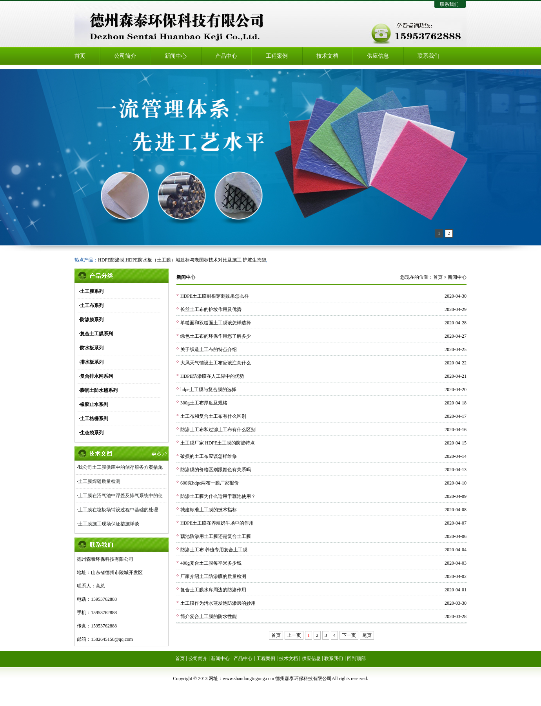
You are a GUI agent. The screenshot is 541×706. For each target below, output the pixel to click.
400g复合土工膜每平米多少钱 (210, 563)
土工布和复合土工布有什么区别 (213, 416)
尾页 (367, 635)
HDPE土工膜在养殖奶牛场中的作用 (217, 523)
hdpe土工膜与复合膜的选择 (208, 389)
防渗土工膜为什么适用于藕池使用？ (218, 496)
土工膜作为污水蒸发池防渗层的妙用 (218, 603)
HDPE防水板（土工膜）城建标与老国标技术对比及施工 (183, 260)
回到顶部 (356, 658)
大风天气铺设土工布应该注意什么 (215, 363)
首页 (79, 56)
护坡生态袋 (254, 260)
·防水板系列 (91, 348)
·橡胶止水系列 (93, 404)
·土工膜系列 (91, 291)
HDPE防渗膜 (111, 260)
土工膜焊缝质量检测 (99, 481)
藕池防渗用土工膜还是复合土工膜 (215, 536)
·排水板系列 (91, 362)
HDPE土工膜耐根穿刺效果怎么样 (214, 296)
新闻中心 (176, 56)
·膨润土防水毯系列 (98, 390)
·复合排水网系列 (96, 376)
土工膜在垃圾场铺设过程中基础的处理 (118, 509)
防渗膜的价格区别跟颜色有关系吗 (215, 469)
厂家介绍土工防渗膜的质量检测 (213, 576)
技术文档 (327, 56)
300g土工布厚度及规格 (203, 403)
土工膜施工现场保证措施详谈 (108, 524)
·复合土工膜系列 (96, 334)
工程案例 (277, 56)
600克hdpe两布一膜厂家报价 (209, 483)
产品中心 (226, 56)
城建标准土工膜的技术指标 (208, 509)
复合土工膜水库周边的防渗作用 (213, 590)
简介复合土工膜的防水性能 (208, 616)
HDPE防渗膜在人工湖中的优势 (212, 376)
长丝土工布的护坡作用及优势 (210, 309)
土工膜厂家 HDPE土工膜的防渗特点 (217, 443)
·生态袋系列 (91, 432)
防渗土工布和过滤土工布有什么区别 (218, 429)
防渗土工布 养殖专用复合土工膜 (213, 549)
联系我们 (449, 4)
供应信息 (378, 56)
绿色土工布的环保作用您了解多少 (215, 336)
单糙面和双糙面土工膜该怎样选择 (215, 323)
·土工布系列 (91, 305)
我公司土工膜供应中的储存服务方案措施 (120, 467)
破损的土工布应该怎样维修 (208, 456)
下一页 (349, 635)
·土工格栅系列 (93, 418)
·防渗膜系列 (91, 319)
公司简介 (125, 56)
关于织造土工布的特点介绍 (208, 349)
